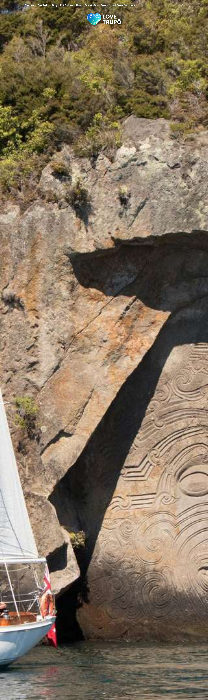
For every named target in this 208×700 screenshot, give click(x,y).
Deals (104, 5)
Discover (30, 5)
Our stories (91, 5)
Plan (78, 5)
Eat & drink (66, 5)
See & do (43, 5)
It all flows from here (123, 5)
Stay (54, 5)
